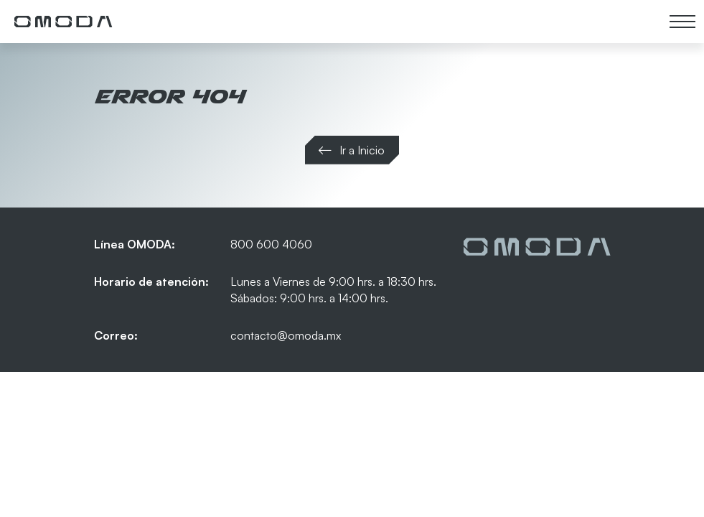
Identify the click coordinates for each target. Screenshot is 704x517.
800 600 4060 (271, 244)
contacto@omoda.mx (285, 335)
